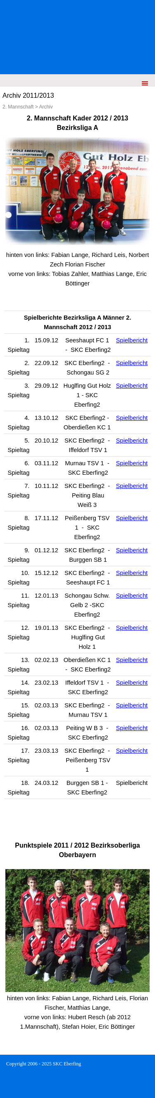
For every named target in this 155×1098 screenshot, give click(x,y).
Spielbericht (132, 340)
